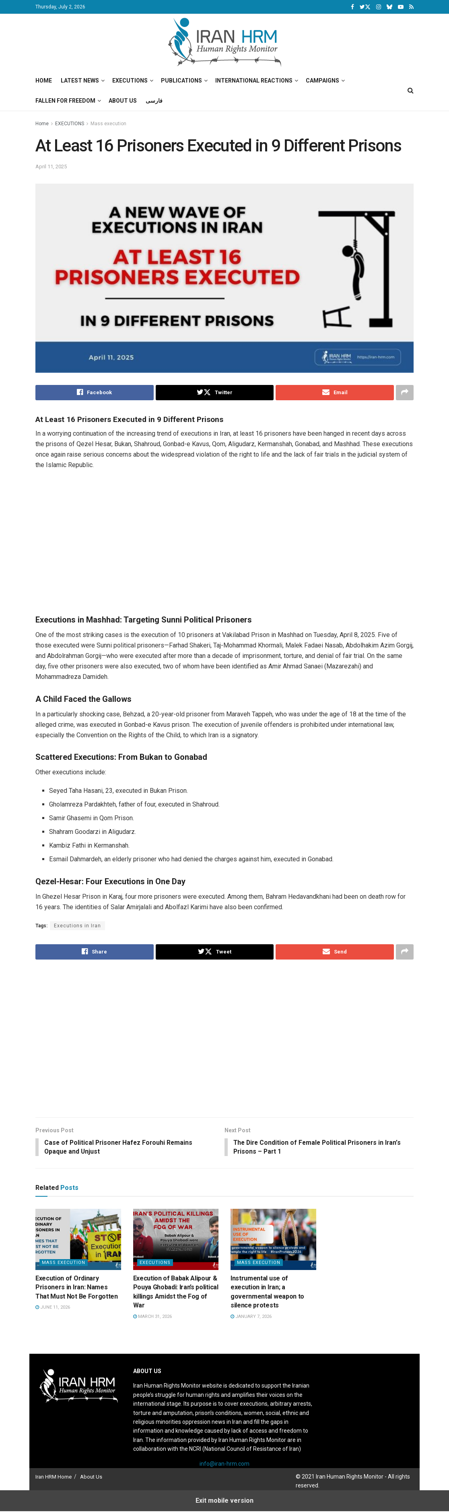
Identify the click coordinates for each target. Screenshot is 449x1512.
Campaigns (322, 80)
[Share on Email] (335, 392)
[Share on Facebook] (94, 392)
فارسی (154, 100)
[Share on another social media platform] (405, 392)
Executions (130, 80)
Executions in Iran (77, 926)
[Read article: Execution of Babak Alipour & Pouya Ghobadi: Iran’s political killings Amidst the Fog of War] (176, 1240)
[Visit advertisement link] (230, 546)
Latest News (80, 80)
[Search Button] (411, 91)
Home (43, 80)
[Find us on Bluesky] (389, 7)
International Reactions (253, 80)
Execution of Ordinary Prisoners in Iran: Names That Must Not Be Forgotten (76, 1288)
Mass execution (108, 123)
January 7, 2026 (251, 1317)
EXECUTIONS (69, 123)
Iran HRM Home (53, 1478)
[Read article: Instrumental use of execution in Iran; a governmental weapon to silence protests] (273, 1240)
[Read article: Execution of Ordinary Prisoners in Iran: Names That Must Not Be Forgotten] (78, 1240)
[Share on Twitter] (215, 392)
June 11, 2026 (52, 1308)
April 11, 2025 (51, 166)
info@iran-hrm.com (224, 1464)
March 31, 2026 (152, 1317)
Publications (181, 80)
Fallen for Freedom (65, 100)
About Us (123, 100)
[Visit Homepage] (224, 42)
